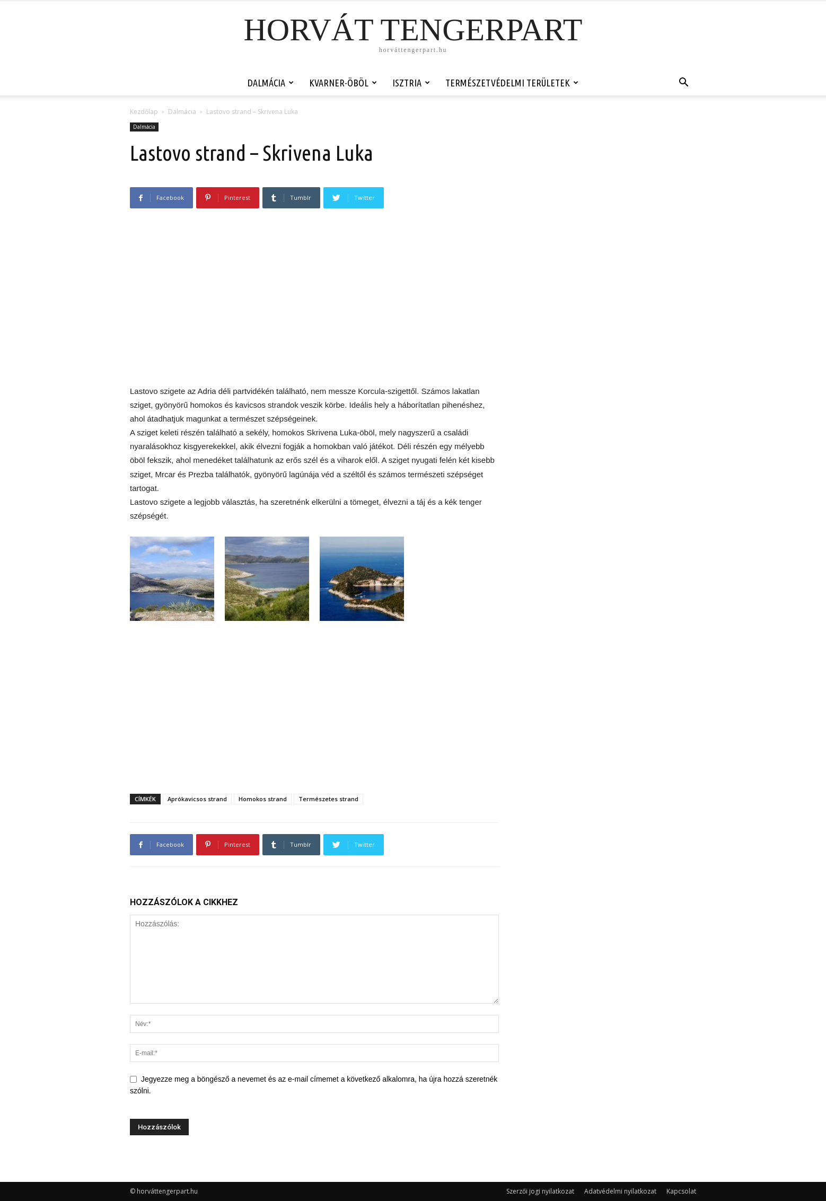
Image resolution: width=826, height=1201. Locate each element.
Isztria (411, 82)
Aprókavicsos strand (197, 799)
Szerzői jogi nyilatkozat (540, 1191)
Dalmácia (271, 82)
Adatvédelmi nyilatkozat (620, 1191)
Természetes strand (328, 799)
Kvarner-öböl (343, 82)
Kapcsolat (681, 1191)
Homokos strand (263, 799)
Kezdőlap (144, 111)
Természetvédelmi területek (511, 82)
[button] (683, 83)
